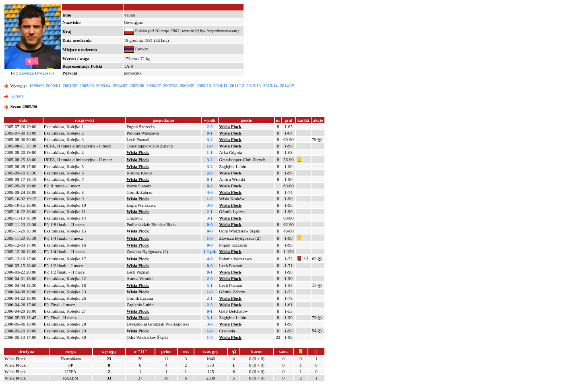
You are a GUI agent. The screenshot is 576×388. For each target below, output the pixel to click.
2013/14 (270, 85)
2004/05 (120, 85)
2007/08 (170, 85)
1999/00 (36, 85)
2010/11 (220, 85)
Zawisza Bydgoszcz (36, 73)
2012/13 (253, 85)
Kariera (17, 95)
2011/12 (237, 85)
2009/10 (203, 85)
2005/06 (137, 85)
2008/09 (187, 85)
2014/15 (287, 85)
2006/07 (154, 85)
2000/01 (53, 85)
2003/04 (103, 85)
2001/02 (70, 85)
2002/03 (86, 85)
